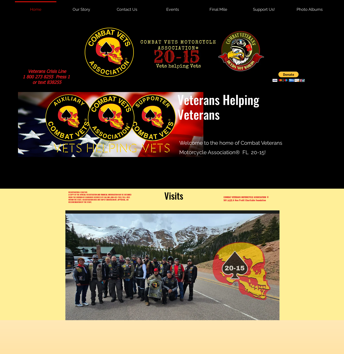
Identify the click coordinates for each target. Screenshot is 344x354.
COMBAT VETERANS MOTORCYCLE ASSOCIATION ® (246, 197)
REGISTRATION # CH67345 (77, 192)
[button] (288, 77)
